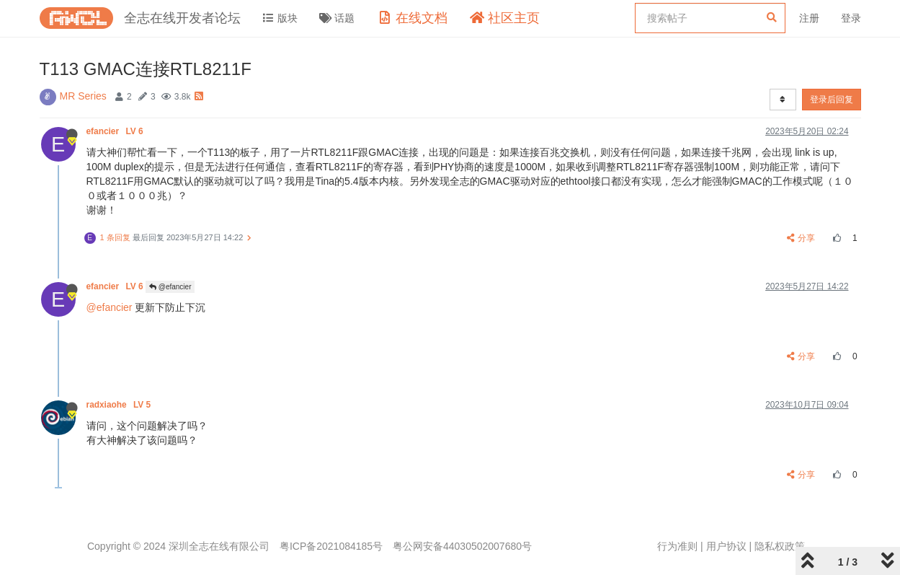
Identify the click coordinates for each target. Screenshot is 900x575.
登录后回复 (831, 100)
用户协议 (726, 546)
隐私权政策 (779, 546)
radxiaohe (119, 405)
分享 (801, 238)
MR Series (83, 96)
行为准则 (677, 546)
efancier (116, 131)
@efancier (170, 287)
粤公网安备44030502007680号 (462, 546)
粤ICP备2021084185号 (331, 546)
